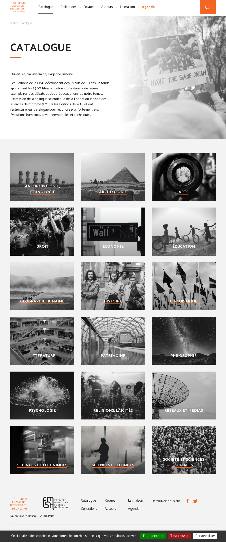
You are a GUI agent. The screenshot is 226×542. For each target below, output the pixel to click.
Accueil (14, 23)
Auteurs (107, 7)
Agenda (148, 7)
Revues (89, 7)
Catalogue (45, 7)
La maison (127, 7)
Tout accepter (153, 536)
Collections (68, 7)
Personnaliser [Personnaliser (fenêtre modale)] (205, 536)
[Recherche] (208, 7)
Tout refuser (179, 536)
